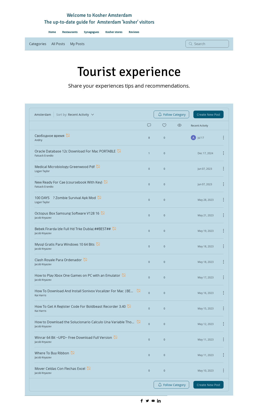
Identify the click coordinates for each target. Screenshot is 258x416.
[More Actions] (221, 137)
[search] (207, 44)
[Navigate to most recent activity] (204, 137)
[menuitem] (171, 114)
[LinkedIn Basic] (159, 401)
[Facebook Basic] (141, 401)
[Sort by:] (75, 114)
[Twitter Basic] (147, 401)
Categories (37, 43)
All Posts (58, 43)
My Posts (77, 43)
